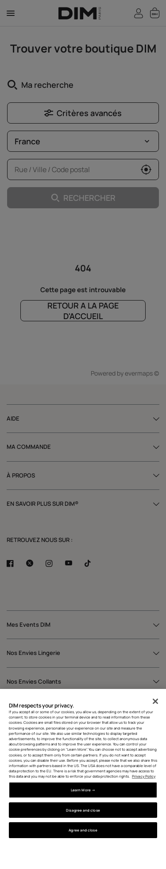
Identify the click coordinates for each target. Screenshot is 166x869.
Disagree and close (83, 810)
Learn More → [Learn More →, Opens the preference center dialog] (83, 789)
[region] (83, 779)
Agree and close (83, 830)
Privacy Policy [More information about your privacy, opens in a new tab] (143, 776)
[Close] (155, 701)
